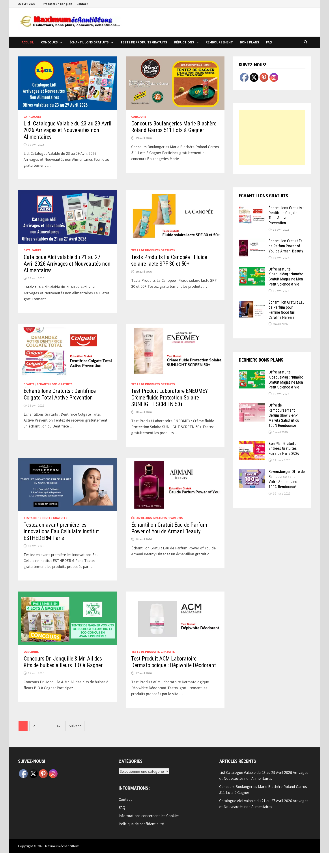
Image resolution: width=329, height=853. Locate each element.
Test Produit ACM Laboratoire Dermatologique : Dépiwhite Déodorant (173, 661)
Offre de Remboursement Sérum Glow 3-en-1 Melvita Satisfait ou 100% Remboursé (284, 415)
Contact (82, 4)
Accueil (28, 42)
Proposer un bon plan (57, 4)
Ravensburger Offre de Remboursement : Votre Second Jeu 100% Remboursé (287, 479)
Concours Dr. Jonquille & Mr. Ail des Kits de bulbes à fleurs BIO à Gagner (63, 661)
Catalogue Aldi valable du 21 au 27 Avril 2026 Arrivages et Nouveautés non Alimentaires (67, 264)
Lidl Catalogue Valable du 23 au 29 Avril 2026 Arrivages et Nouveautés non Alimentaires (67, 130)
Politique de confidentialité (141, 823)
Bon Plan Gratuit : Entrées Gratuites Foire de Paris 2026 (284, 448)
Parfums (176, 518)
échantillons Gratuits (89, 42)
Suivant (75, 725)
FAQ (269, 42)
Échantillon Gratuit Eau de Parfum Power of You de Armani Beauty (169, 528)
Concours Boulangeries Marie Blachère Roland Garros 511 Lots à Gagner (173, 126)
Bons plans (249, 42)
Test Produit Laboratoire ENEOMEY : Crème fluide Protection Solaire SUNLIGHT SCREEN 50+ (171, 397)
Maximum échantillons (62, 846)
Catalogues (32, 117)
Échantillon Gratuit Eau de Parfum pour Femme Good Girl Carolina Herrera (287, 310)
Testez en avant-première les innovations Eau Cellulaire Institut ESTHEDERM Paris (61, 531)
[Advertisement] (272, 137)
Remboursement (219, 42)
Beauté (29, 384)
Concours (49, 42)
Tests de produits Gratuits (143, 42)
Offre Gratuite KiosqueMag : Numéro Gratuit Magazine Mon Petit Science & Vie (286, 277)
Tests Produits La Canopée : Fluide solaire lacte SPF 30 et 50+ (169, 260)
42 (58, 725)
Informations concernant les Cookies (149, 815)
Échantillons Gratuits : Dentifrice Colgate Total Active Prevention (60, 394)
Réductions (184, 42)
